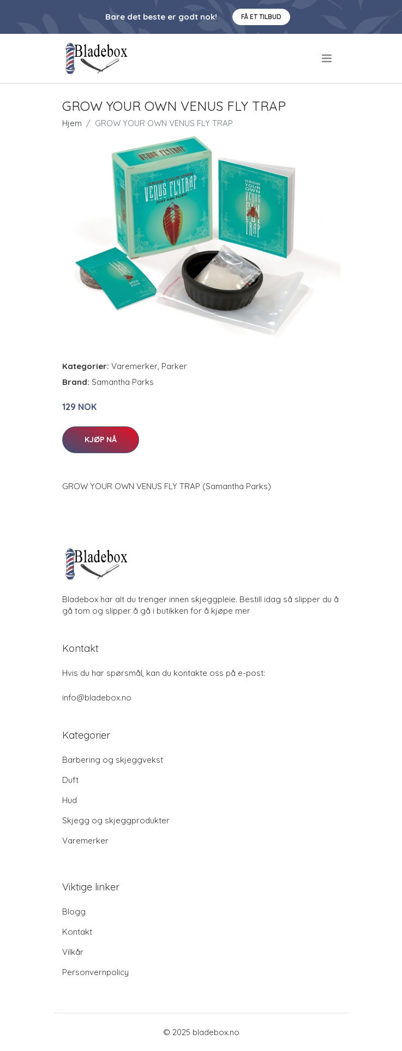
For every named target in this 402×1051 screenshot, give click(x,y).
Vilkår (72, 952)
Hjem (72, 123)
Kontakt (77, 932)
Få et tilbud (261, 17)
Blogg (74, 911)
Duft (70, 780)
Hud (69, 800)
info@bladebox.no (96, 697)
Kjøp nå (101, 439)
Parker (174, 366)
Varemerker (134, 366)
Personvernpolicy (95, 972)
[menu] (327, 58)
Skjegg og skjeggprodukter (116, 820)
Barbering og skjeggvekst (112, 760)
